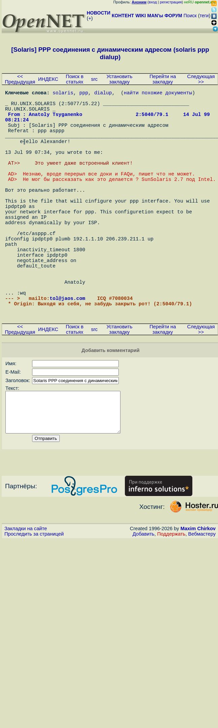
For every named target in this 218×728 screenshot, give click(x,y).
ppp (83, 93)
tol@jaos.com (67, 350)
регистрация (171, 2)
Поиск (190, 15)
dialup (103, 93)
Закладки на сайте (25, 592)
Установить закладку (119, 79)
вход (153, 2)
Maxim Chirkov (198, 592)
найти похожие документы (158, 93)
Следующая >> (201, 79)
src (94, 79)
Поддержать (171, 597)
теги (204, 15)
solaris (63, 93)
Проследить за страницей (34, 597)
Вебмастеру (202, 597)
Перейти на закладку (162, 79)
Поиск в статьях (74, 79)
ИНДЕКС (48, 79)
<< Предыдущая (20, 79)
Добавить (144, 597)
